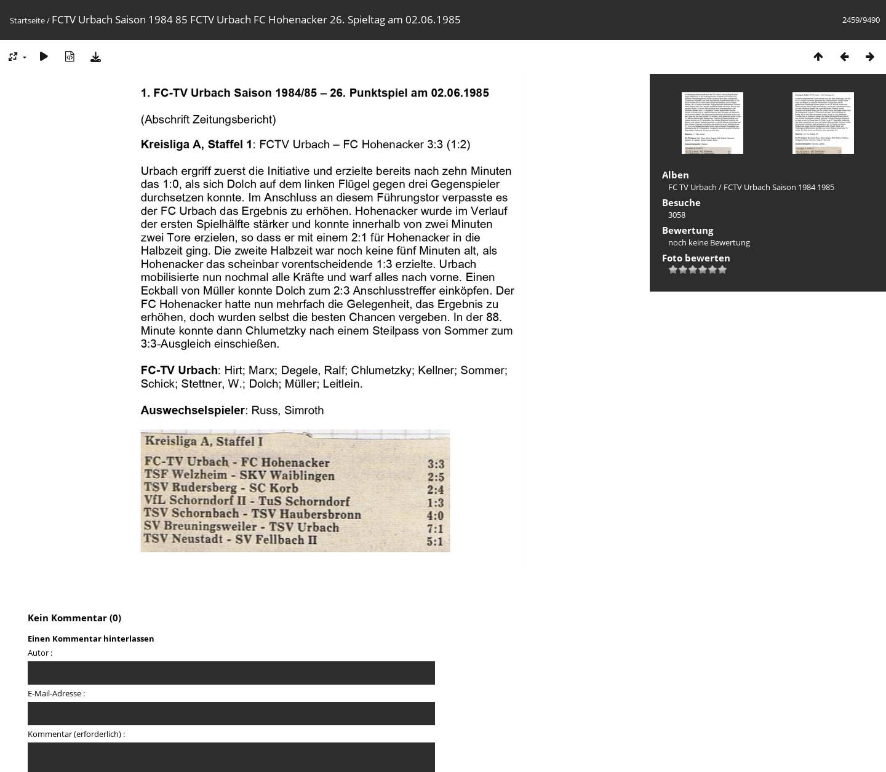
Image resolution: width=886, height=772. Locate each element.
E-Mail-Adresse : (56, 693)
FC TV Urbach (692, 187)
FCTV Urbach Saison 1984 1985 (779, 187)
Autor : (40, 652)
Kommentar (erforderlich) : (76, 733)
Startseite (27, 20)
